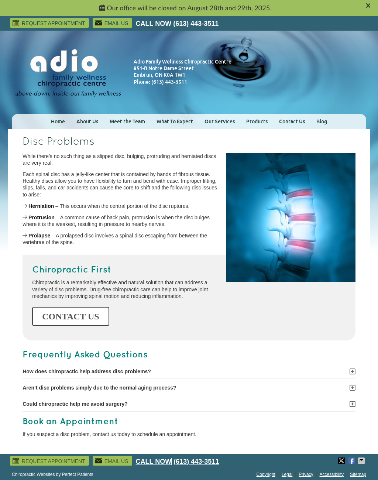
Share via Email (362, 460)
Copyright (266, 474)
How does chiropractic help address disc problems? (87, 371)
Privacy (306, 474)
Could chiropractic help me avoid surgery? (75, 404)
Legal (287, 474)
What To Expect (175, 121)
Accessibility (332, 474)
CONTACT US (70, 316)
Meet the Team (127, 121)
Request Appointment (48, 23)
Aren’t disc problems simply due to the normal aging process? (99, 388)
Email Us (111, 23)
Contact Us (292, 121)
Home (58, 121)
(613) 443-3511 (196, 23)
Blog (321, 121)
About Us (87, 121)
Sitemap (358, 474)
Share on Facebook (352, 460)
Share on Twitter (342, 460)
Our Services (220, 121)
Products (257, 121)
